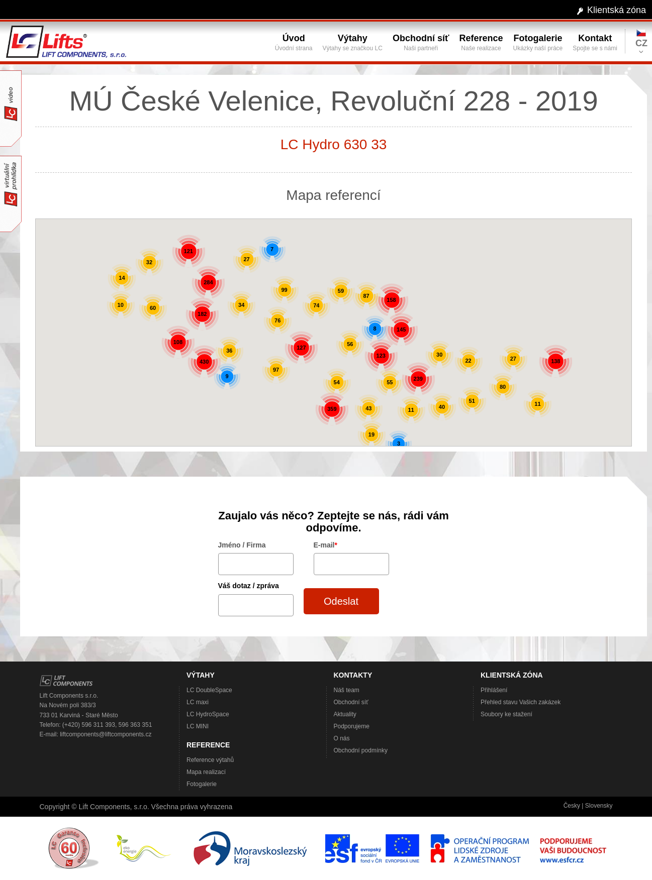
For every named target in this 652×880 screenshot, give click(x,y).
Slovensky (599, 805)
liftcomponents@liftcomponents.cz (105, 734)
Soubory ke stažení (506, 714)
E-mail (325, 545)
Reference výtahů (210, 759)
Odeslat (341, 601)
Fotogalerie (202, 784)
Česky (572, 805)
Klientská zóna (616, 10)
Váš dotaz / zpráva (248, 586)
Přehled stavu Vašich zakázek (521, 702)
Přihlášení (494, 690)
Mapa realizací (206, 772)
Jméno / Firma (242, 545)
